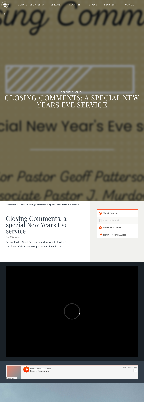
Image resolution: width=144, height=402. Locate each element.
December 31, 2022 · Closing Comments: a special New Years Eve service (42, 204)
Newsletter (111, 5)
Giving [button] (93, 5)
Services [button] (56, 5)
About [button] (7, 5)
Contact (130, 5)
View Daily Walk (111, 220)
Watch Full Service (112, 227)
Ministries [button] (75, 5)
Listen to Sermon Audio (114, 234)
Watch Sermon (110, 213)
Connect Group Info (31, 5)
